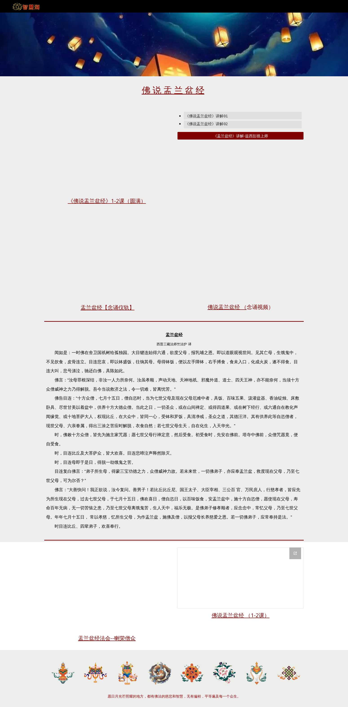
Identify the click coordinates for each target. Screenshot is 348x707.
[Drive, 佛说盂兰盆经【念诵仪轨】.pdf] (107, 259)
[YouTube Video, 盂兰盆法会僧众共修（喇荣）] (107, 589)
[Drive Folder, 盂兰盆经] (240, 578)
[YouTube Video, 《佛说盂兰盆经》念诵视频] (240, 259)
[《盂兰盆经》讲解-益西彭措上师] (240, 135)
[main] (174, 90)
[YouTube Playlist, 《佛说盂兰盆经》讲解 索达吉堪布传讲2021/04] (107, 151)
